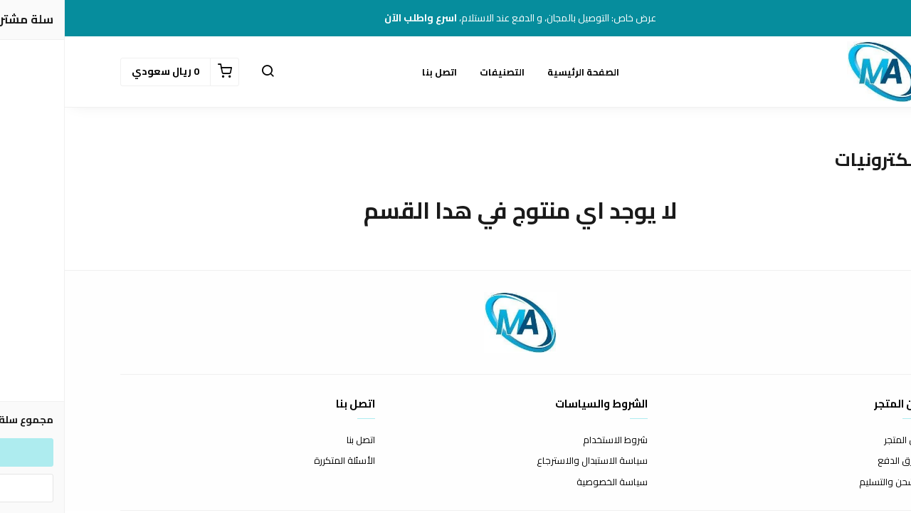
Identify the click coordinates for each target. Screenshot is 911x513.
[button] (203, 72)
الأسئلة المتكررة (279, 461)
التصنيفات (437, 72)
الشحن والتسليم (824, 482)
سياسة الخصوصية (547, 482)
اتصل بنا (374, 72)
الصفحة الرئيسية (518, 72)
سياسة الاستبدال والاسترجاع (527, 461)
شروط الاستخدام (550, 440)
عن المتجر (837, 440)
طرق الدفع (834, 461)
